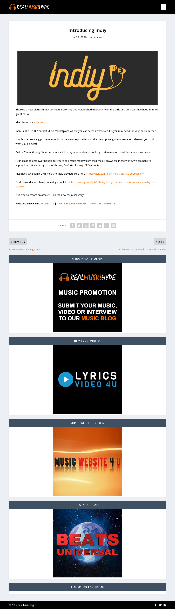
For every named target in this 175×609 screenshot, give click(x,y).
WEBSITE (109, 203)
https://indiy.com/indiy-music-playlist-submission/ (115, 173)
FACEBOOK (47, 203)
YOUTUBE (95, 203)
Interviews (96, 37)
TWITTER (62, 203)
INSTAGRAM (78, 203)
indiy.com (39, 122)
